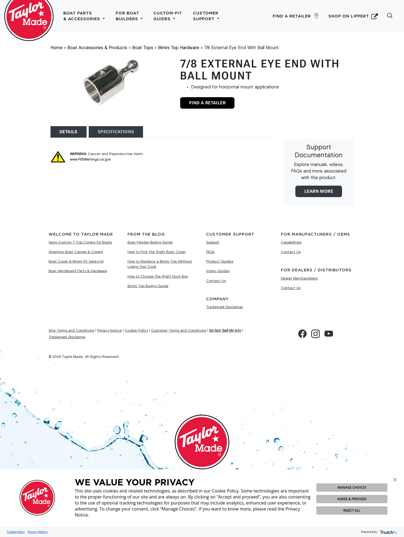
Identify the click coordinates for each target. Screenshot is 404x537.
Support (212, 242)
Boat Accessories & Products (97, 48)
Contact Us (216, 281)
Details (69, 131)
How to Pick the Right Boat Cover (156, 252)
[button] (395, 479)
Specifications (116, 131)
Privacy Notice (37, 532)
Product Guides (219, 261)
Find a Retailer (292, 16)
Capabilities (291, 242)
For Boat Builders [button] (129, 16)
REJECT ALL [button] (351, 510)
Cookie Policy (16, 532)
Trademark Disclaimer (224, 307)
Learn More (318, 191)
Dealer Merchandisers (299, 278)
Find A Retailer (207, 102)
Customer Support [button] (206, 16)
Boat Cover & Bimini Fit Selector (76, 261)
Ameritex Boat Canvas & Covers (76, 252)
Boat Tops (142, 48)
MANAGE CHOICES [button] (351, 487)
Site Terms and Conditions (71, 330)
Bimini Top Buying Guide (147, 286)
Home (56, 48)
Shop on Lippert (353, 16)
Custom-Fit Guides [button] (167, 16)
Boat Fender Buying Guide (150, 242)
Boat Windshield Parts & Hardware (78, 271)
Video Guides (218, 271)
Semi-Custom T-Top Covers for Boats (80, 242)
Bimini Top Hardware (178, 48)
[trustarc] (388, 531)
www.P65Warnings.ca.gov (90, 159)
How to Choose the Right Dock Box (157, 276)
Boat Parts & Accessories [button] (84, 16)
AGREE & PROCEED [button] (351, 499)
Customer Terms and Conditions (178, 330)
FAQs (210, 252)
